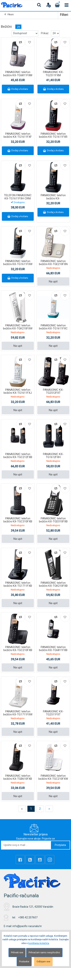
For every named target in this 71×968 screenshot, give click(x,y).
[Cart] (57, 4)
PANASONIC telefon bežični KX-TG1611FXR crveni (53, 137)
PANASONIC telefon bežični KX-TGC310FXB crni (17, 521)
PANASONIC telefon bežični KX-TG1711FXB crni (18, 586)
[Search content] (39, 4)
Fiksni (11, 14)
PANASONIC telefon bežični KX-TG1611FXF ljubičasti (18, 137)
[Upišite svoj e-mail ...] (26, 845)
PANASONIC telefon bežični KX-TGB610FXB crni (17, 779)
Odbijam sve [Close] (43, 961)
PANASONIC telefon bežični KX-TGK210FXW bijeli (17, 328)
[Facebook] (20, 859)
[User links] (48, 4)
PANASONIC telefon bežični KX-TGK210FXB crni (53, 586)
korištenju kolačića (38, 943)
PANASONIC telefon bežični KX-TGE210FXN (53, 262)
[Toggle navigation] (66, 4)
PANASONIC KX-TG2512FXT (53, 391)
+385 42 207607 (27, 917)
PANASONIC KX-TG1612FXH (53, 455)
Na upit (53, 281)
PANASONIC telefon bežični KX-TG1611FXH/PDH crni (53, 198)
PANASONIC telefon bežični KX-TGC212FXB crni (17, 457)
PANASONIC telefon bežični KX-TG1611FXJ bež (18, 393)
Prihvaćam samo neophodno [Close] (44, 952)
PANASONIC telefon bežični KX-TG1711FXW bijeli (17, 714)
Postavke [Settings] (24, 961)
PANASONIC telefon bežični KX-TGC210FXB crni (17, 650)
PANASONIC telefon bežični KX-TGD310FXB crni (53, 521)
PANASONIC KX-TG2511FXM (53, 73)
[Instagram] (49, 859)
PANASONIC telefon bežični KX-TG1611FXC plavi (53, 328)
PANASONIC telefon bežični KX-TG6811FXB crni (53, 650)
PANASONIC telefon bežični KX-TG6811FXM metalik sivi (17, 75)
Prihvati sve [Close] (17, 952)
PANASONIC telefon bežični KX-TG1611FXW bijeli (17, 264)
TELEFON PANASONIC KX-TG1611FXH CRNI (18, 197)
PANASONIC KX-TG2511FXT (53, 713)
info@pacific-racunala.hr (27, 926)
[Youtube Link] (39, 859)
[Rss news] (30, 859)
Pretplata (60, 845)
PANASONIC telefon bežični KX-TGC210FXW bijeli (53, 779)
